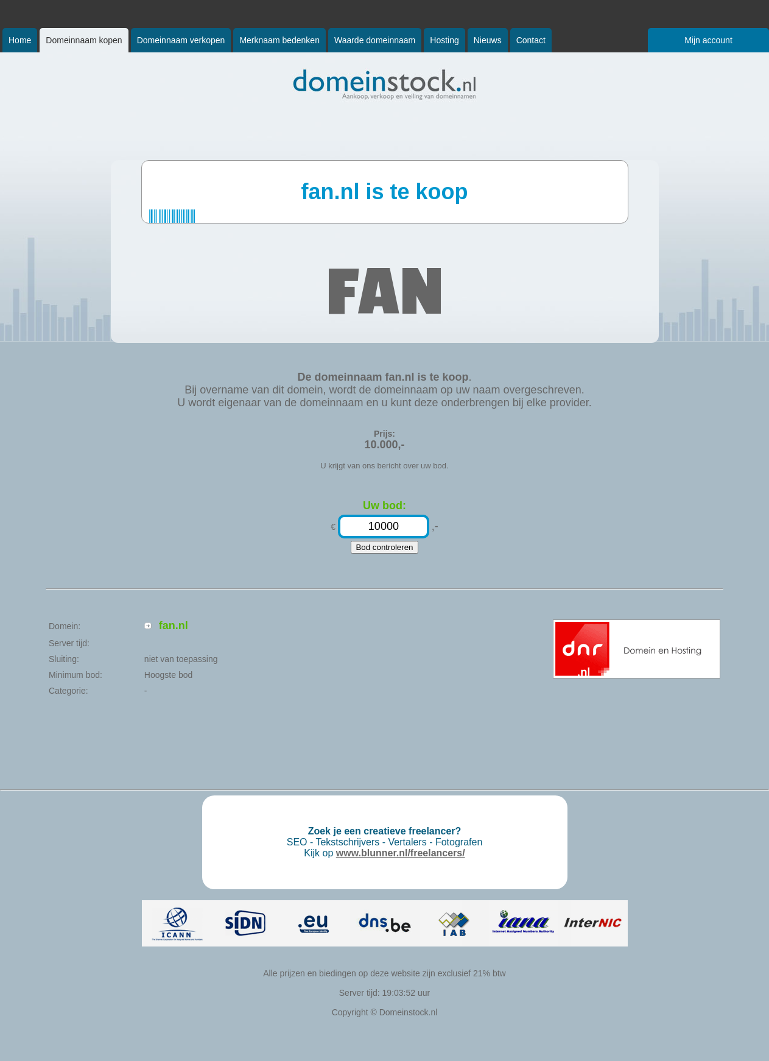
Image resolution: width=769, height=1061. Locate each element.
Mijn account (708, 40)
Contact (531, 40)
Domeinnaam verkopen (181, 40)
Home (20, 40)
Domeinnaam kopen (84, 40)
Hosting (444, 40)
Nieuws (488, 40)
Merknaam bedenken (279, 40)
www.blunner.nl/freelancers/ (400, 853)
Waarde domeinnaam (374, 40)
